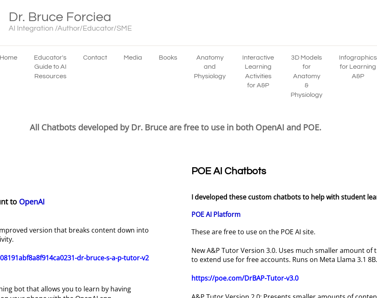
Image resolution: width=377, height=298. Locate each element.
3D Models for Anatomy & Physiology (306, 76)
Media (133, 57)
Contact (95, 57)
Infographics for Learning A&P (358, 66)
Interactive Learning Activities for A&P (258, 71)
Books (168, 57)
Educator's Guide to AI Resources (50, 66)
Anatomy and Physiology (210, 66)
